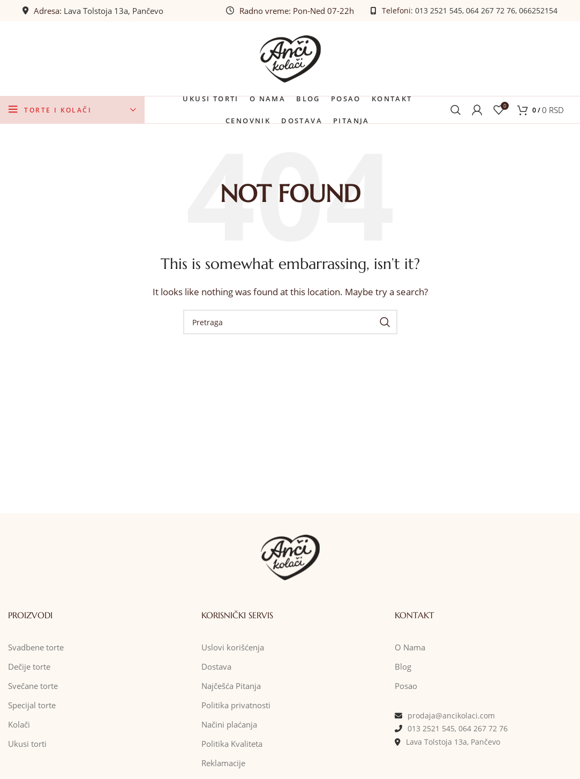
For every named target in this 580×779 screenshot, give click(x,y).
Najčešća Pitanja (231, 686)
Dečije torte (29, 667)
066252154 (538, 10)
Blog (403, 667)
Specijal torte (32, 705)
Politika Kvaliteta (231, 744)
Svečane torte (33, 686)
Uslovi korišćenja (232, 647)
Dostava (216, 667)
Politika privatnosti (235, 705)
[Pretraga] (455, 110)
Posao (406, 686)
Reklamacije (223, 763)
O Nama (410, 647)
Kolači (19, 725)
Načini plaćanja (229, 725)
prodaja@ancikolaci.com (451, 716)
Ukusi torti (27, 744)
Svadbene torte (36, 647)
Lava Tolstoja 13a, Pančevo (113, 10)
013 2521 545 (438, 10)
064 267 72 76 (490, 10)
